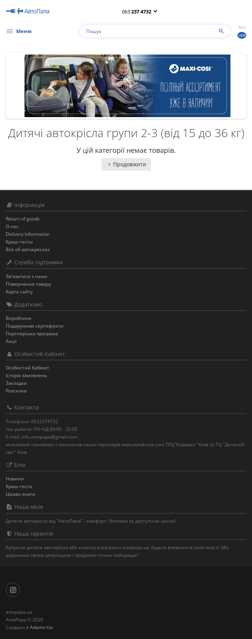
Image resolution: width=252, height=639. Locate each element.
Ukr (241, 35)
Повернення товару (28, 284)
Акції (11, 341)
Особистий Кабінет (27, 367)
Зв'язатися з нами (26, 276)
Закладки (16, 383)
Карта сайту (19, 291)
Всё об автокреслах (28, 249)
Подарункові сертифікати (34, 326)
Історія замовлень (26, 375)
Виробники (19, 318)
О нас (12, 226)
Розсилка (16, 390)
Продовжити (126, 164)
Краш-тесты (19, 241)
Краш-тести (19, 486)
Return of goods (23, 218)
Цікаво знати (20, 494)
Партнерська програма (32, 333)
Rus (242, 27)
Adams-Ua (41, 627)
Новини (15, 478)
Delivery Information (28, 234)
